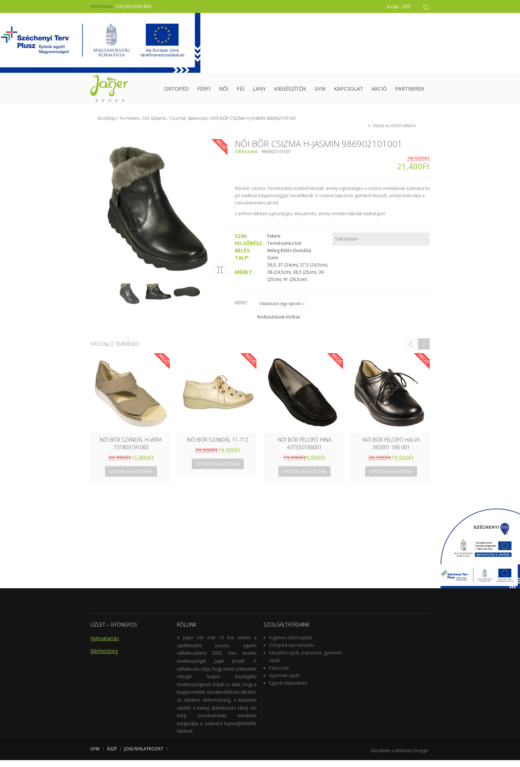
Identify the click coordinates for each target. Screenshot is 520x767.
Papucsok (279, 675)
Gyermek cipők (284, 682)
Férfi (204, 91)
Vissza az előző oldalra (394, 132)
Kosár (401, 6)
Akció (379, 91)
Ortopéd (176, 91)
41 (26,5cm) (295, 286)
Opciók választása (131, 478)
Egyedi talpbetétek (288, 690)
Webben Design (411, 757)
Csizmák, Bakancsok (189, 125)
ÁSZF (112, 756)
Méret (241, 310)
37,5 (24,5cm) (313, 272)
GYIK (320, 91)
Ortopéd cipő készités (291, 652)
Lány (259, 91)
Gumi (272, 264)
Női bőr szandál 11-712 (217, 446)
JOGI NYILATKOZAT (143, 756)
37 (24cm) (288, 272)
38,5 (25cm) (304, 279)
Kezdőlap (107, 125)
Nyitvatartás (104, 645)
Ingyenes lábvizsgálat (290, 644)
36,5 (271, 272)
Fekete (274, 243)
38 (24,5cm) (279, 279)
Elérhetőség (104, 657)
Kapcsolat (348, 91)
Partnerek (409, 91)
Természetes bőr (284, 250)
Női (223, 91)
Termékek (129, 125)
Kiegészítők (290, 91)
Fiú (240, 91)
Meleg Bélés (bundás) (289, 257)
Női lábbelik (154, 125)
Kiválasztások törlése (278, 324)
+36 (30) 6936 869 (133, 6)
